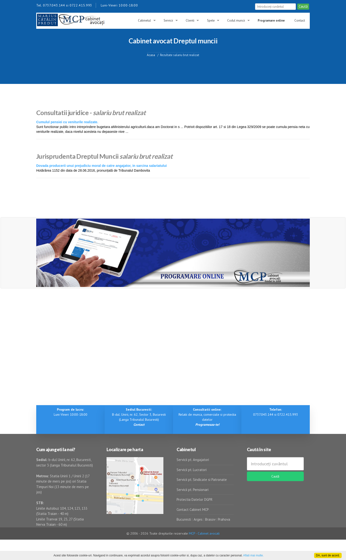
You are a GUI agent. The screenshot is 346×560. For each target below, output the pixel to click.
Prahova (224, 519)
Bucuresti (184, 519)
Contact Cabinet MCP (193, 509)
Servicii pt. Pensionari (193, 489)
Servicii (168, 20)
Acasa (151, 55)
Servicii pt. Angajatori (193, 459)
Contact (299, 20)
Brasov (210, 519)
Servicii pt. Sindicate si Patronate (202, 479)
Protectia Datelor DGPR (195, 499)
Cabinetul (144, 20)
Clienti (190, 20)
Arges (198, 519)
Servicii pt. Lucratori (192, 469)
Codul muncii (236, 20)
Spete (211, 20)
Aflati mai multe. (253, 555)
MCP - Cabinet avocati (204, 533)
